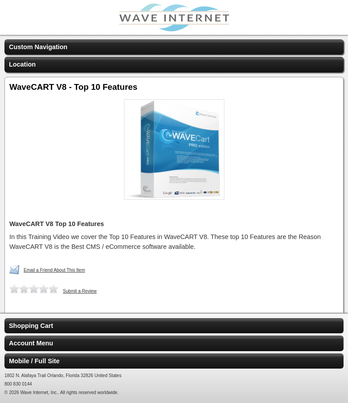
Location (22, 64)
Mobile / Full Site (34, 361)
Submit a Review (80, 291)
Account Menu (31, 343)
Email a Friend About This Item (54, 270)
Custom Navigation (38, 46)
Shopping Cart (31, 325)
